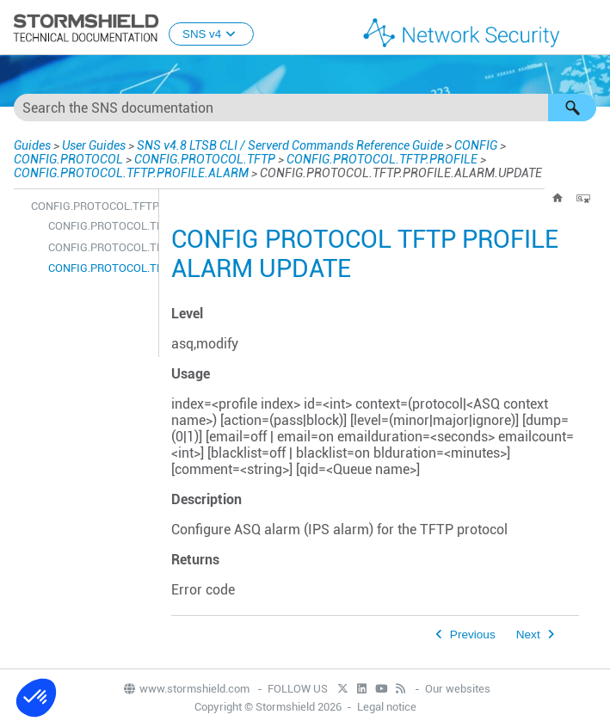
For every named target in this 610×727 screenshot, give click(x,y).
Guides (32, 145)
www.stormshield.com (186, 688)
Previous (473, 634)
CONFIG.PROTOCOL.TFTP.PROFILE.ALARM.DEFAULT (99, 225)
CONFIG (475, 145)
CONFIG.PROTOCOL (68, 159)
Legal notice (386, 706)
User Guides (94, 145)
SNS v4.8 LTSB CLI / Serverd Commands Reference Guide (290, 145)
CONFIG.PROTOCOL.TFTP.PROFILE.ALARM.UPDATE (99, 268)
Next (528, 634)
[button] (572, 107)
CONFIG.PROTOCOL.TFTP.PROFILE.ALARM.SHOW (99, 247)
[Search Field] (305, 107)
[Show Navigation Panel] (589, 28)
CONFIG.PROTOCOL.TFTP (204, 159)
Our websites (457, 688)
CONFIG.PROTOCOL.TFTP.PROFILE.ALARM (131, 173)
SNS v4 (211, 34)
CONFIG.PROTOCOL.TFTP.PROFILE (382, 159)
